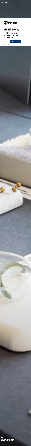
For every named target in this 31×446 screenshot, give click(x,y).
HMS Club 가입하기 (15, 41)
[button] (3, 223)
